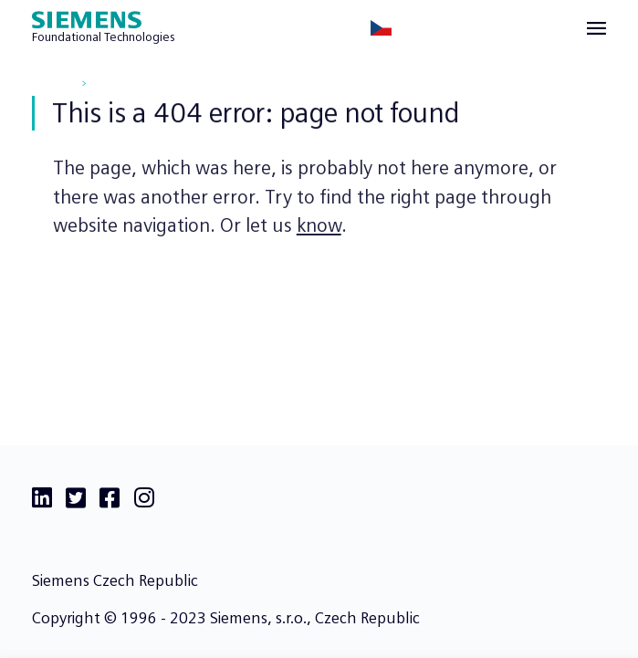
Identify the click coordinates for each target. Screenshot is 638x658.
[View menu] (596, 28)
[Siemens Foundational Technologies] (103, 29)
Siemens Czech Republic (115, 580)
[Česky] (381, 28)
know (319, 228)
